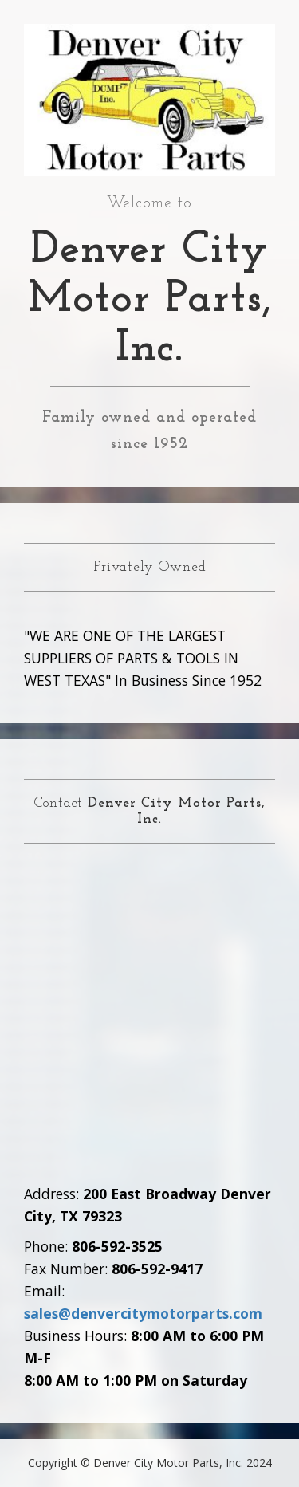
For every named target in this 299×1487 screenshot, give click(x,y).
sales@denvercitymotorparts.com (143, 1313)
